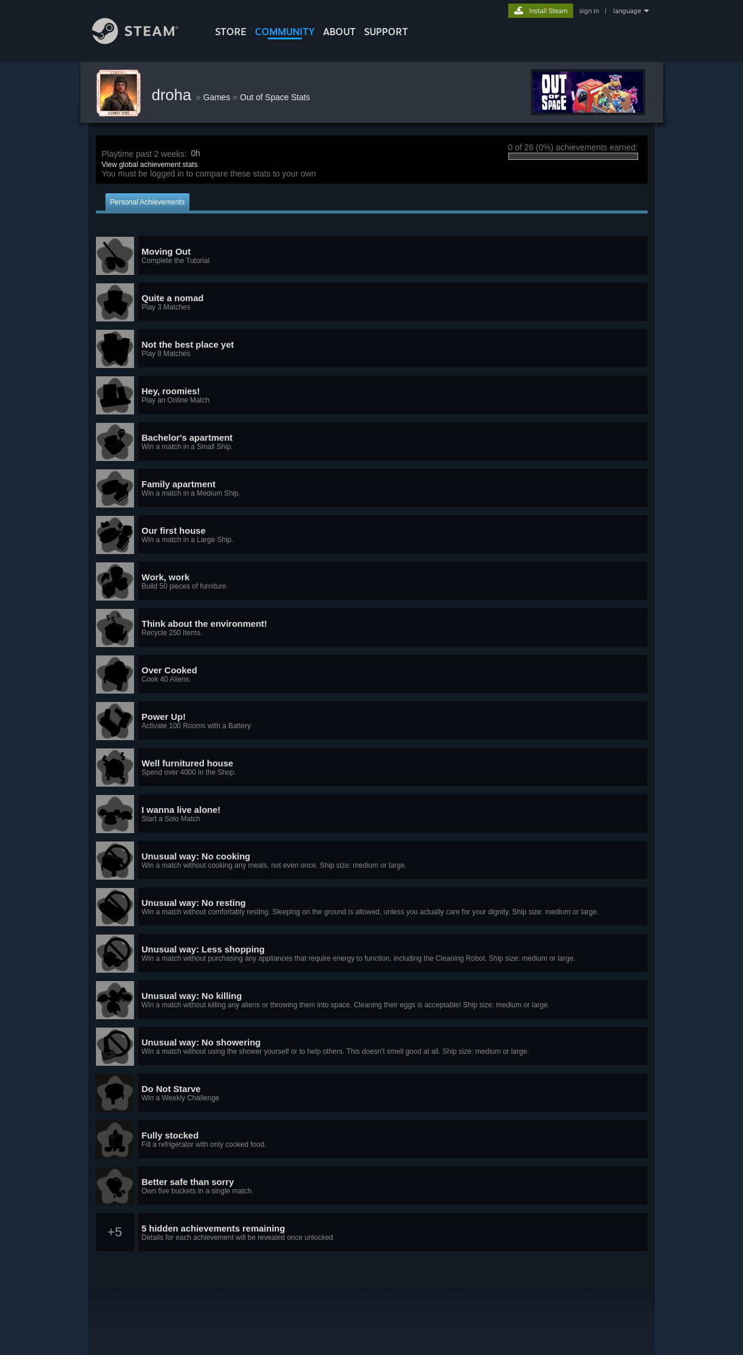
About (339, 32)
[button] (372, 256)
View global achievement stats (150, 164)
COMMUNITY (285, 32)
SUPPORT (386, 32)
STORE (231, 32)
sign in (589, 11)
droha (174, 95)
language (627, 11)
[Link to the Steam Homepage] (144, 41)
